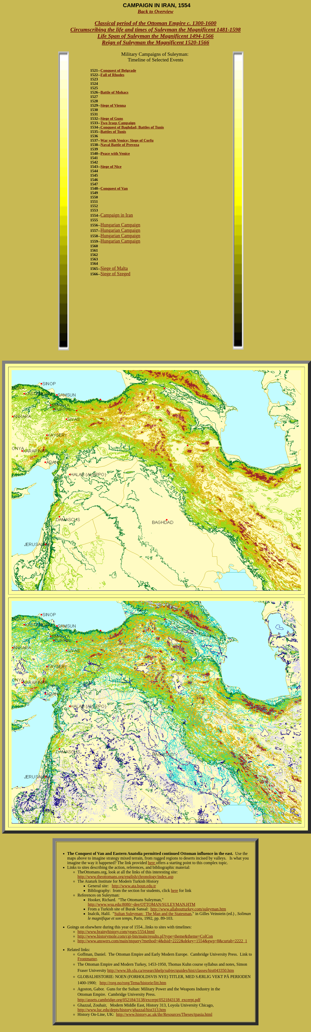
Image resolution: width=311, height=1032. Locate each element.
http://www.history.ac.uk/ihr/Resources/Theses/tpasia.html (164, 1014)
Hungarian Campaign (120, 224)
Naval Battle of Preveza (119, 145)
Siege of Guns (111, 118)
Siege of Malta (114, 268)
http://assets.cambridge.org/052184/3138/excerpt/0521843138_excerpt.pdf (138, 1000)
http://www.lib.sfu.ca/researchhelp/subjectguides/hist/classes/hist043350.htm (170, 970)
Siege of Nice (111, 167)
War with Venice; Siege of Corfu (126, 140)
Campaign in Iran (116, 215)
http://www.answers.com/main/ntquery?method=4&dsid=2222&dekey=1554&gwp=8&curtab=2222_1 (162, 941)
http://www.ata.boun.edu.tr (134, 886)
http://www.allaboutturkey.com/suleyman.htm (188, 909)
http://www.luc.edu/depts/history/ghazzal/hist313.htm (121, 1010)
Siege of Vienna (113, 105)
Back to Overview (156, 11)
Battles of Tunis (151, 127)
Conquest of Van (114, 188)
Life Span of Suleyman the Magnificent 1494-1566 (155, 36)
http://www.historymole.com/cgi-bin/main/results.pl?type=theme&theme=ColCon (145, 936)
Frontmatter (87, 959)
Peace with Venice (115, 153)
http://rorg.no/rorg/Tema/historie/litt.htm (133, 983)
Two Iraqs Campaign (117, 123)
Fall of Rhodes (112, 75)
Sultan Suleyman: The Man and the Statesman (153, 913)
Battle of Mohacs (114, 92)
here (152, 863)
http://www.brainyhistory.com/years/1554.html (116, 931)
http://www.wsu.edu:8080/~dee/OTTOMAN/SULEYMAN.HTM (141, 904)
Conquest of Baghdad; (119, 127)
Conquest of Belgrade (118, 70)
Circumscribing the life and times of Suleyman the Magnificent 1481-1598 (155, 29)
